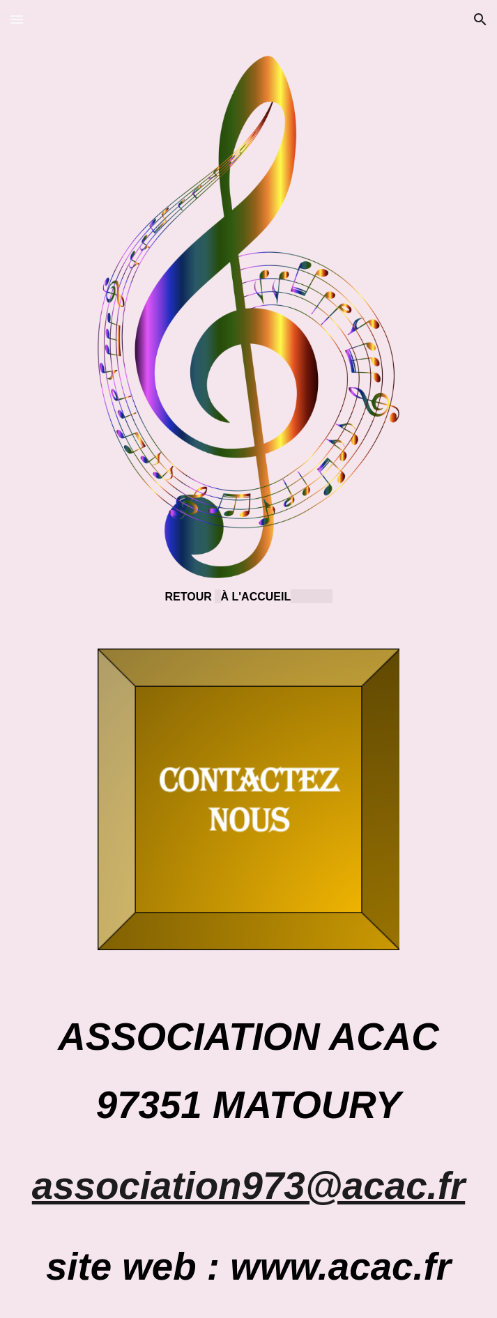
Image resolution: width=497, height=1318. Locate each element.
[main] (249, 596)
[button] (16, 19)
